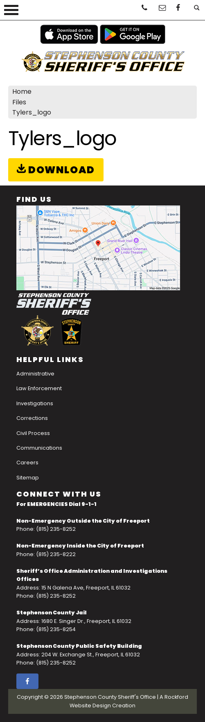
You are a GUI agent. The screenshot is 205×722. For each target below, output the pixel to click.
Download (56, 170)
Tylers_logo (31, 112)
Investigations (34, 403)
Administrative (35, 373)
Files (19, 102)
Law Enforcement (39, 388)
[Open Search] (195, 10)
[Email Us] (161, 10)
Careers (27, 462)
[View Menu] (11, 10)
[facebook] (178, 10)
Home (22, 91)
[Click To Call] (143, 10)
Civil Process (33, 433)
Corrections (32, 418)
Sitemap (27, 477)
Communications (39, 447)
